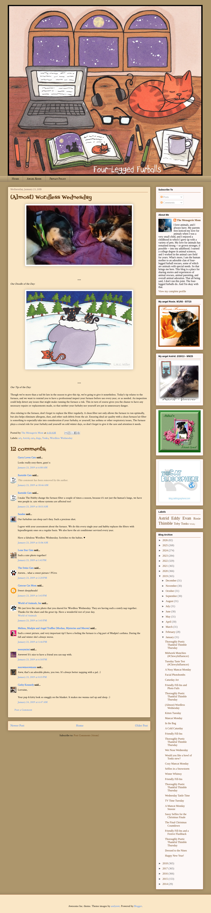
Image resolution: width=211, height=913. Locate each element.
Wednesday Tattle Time (177, 795)
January (170, 637)
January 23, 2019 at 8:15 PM (32, 677)
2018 (165, 863)
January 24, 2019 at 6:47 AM (32, 702)
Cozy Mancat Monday (177, 763)
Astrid (26, 438)
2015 (165, 878)
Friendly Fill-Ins (173, 733)
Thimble (165, 523)
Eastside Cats (25, 475)
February (171, 632)
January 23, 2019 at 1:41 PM (32, 560)
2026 (165, 540)
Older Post (141, 726)
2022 (165, 560)
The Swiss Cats (26, 568)
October (170, 591)
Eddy (175, 518)
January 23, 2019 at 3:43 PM (32, 595)
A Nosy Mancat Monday (178, 669)
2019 (165, 576)
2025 (165, 545)
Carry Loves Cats (27, 457)
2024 (165, 550)
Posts (165, 197)
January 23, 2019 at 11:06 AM (33, 542)
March (169, 626)
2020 (165, 571)
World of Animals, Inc (29, 603)
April (169, 621)
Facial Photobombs (175, 674)
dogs (38, 438)
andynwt (115, 906)
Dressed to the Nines (176, 850)
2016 (165, 873)
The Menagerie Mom (189, 220)
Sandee (21, 514)
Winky (192, 524)
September (172, 596)
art (19, 438)
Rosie (197, 518)
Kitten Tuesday (173, 713)
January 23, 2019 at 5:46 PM (32, 642)
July (168, 606)
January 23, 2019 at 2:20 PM (32, 578)
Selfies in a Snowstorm (177, 768)
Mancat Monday (173, 718)
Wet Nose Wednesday (176, 750)
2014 (165, 884)
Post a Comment (23, 710)
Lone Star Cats (25, 550)
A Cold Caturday (174, 728)
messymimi (24, 649)
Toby (177, 523)
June (168, 611)
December (171, 580)
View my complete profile (172, 291)
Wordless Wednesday (61, 438)
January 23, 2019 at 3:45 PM (32, 620)
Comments (168, 202)
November (172, 585)
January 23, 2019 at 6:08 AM (32, 467)
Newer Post (17, 726)
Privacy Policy (57, 178)
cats (33, 438)
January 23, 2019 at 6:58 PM (32, 659)
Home (15, 178)
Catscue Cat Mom (27, 585)
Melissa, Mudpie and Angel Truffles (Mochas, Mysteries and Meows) (54, 628)
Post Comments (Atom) (86, 735)
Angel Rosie (34, 178)
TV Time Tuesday (174, 800)
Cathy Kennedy (26, 685)
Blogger (138, 906)
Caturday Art (172, 679)
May (168, 616)
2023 (165, 555)
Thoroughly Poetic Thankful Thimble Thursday (176, 644)
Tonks (45, 438)
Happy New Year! (174, 855)
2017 (165, 868)
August (170, 601)
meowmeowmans (27, 667)
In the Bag (170, 723)
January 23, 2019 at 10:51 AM (33, 506)
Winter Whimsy (173, 773)
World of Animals (27, 615)
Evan (186, 518)
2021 (165, 565)
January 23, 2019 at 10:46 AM (33, 485)
